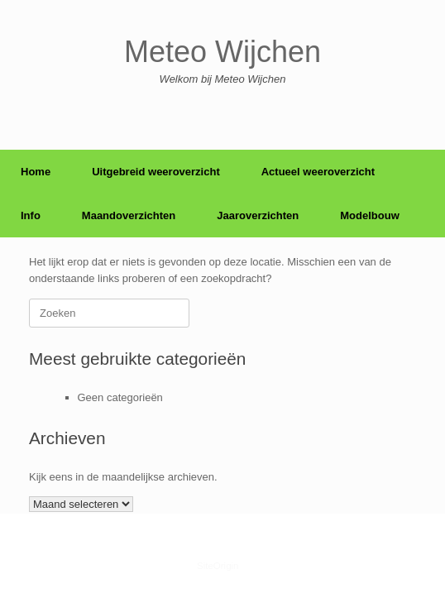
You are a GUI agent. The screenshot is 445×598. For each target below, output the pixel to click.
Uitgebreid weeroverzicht (156, 171)
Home (35, 171)
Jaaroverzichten (258, 215)
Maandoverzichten (128, 215)
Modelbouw (370, 215)
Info (31, 215)
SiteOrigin (218, 566)
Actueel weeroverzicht (318, 171)
